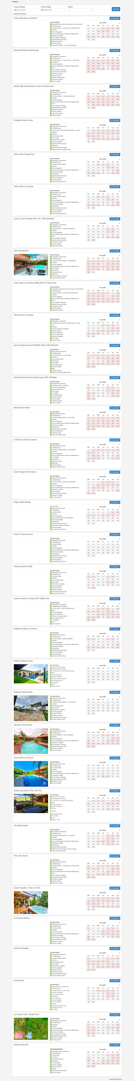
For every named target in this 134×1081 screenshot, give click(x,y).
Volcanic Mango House (23, 661)
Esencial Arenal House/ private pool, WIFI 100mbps (35, 377)
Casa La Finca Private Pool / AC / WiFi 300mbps (34, 219)
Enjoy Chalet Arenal (22, 502)
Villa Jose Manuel (21, 251)
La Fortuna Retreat (22, 918)
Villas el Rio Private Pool (24, 154)
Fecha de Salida (46, 7)
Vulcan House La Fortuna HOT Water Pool (31, 598)
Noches (70, 7)
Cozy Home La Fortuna (23, 758)
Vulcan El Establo (21, 948)
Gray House (19, 980)
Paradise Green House (23, 120)
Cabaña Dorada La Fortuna (25, 629)
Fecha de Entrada (19, 7)
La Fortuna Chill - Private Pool (26, 1014)
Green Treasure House (23, 534)
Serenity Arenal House (23, 725)
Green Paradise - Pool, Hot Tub (27, 888)
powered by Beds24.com (115, 1079)
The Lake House (21, 856)
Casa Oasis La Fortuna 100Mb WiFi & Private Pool (35, 283)
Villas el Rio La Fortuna (23, 186)
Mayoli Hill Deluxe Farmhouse (26, 50)
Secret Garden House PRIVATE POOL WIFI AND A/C (36, 345)
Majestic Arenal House (23, 692)
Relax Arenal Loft (21, 1045)
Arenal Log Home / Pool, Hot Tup (27, 790)
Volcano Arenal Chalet (23, 566)
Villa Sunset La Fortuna (23, 315)
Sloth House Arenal (22, 408)
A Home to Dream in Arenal (25, 440)
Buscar (116, 9)
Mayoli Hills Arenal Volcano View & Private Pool (33, 86)
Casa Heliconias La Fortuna (25, 18)
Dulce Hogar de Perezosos (25, 472)
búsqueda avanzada (20, 13)
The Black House (21, 825)
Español (15, 1)
